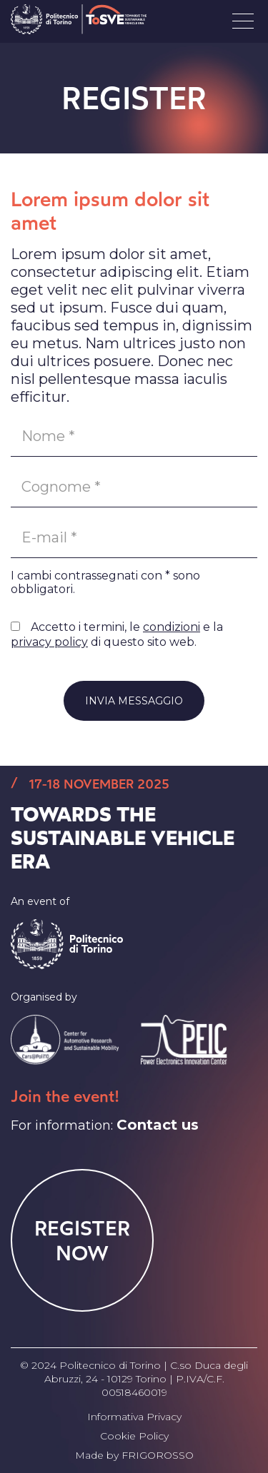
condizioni (171, 627)
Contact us (157, 1124)
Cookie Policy (134, 1435)
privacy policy (49, 642)
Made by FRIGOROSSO (134, 1455)
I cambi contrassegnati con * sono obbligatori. (105, 582)
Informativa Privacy (134, 1416)
